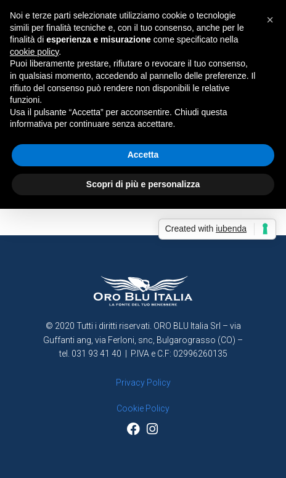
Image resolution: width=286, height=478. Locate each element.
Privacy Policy (143, 382)
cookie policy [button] (34, 52)
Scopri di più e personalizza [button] (143, 184)
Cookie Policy (143, 408)
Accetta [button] (143, 155)
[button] (270, 20)
